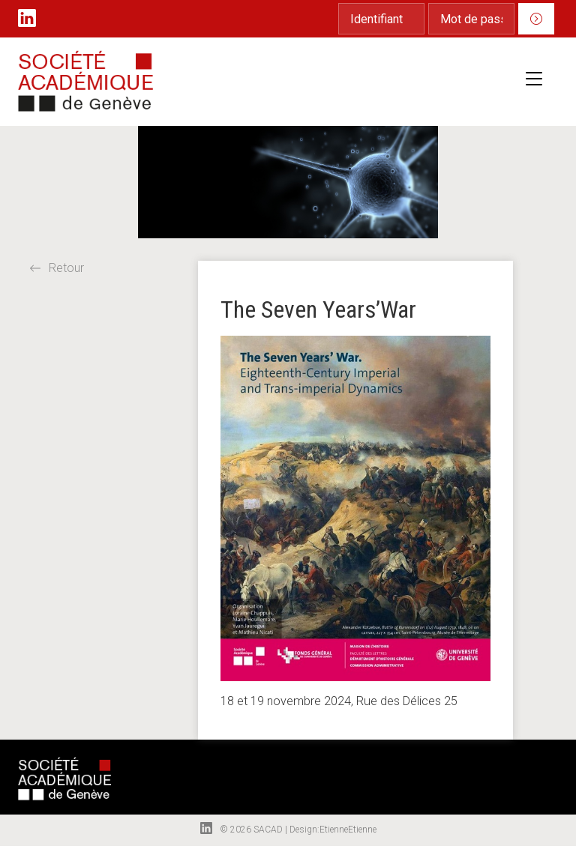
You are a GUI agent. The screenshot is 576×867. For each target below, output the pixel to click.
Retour (56, 268)
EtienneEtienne (348, 829)
